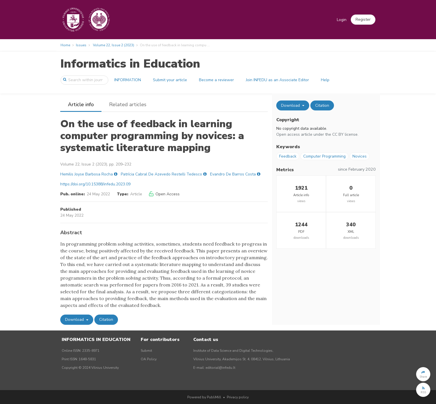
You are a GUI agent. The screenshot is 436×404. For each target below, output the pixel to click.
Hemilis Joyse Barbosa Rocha (86, 174)
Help (325, 80)
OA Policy (149, 359)
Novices (359, 156)
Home (65, 45)
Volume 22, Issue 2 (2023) (113, 45)
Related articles (127, 104)
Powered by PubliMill (204, 397)
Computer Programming (324, 156)
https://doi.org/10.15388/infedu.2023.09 (95, 184)
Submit (146, 350)
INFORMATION (127, 80)
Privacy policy (238, 397)
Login (341, 19)
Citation (106, 319)
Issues (81, 45)
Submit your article (170, 80)
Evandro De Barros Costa (233, 174)
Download (75, 319)
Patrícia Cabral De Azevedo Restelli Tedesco (161, 174)
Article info (81, 104)
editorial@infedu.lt (220, 367)
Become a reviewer (216, 80)
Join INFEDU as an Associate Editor (277, 80)
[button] (363, 19)
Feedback (287, 156)
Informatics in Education (130, 64)
